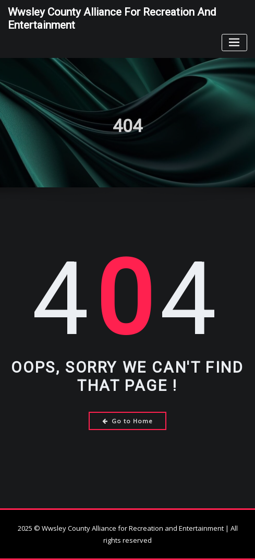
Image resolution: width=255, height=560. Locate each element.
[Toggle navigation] (234, 42)
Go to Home (127, 421)
